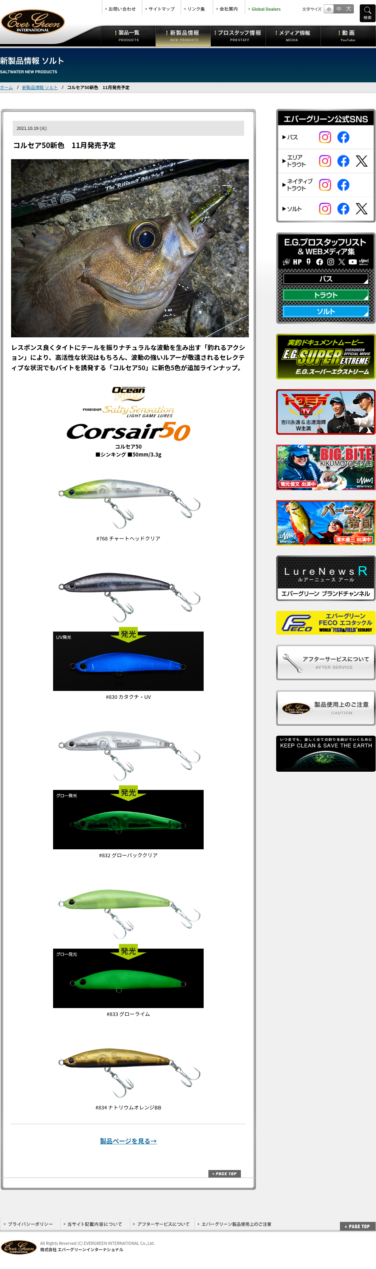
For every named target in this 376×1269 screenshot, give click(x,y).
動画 (348, 35)
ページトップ (224, 1174)
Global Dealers (265, 7)
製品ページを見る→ (128, 1140)
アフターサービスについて (162, 1224)
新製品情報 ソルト (40, 87)
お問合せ (122, 7)
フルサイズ (348, 8)
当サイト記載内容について (95, 1224)
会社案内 (229, 7)
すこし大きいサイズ (339, 8)
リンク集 (197, 7)
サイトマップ (161, 7)
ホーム (6, 87)
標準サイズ (329, 8)
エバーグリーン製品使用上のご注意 (234, 1224)
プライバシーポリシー (31, 1224)
